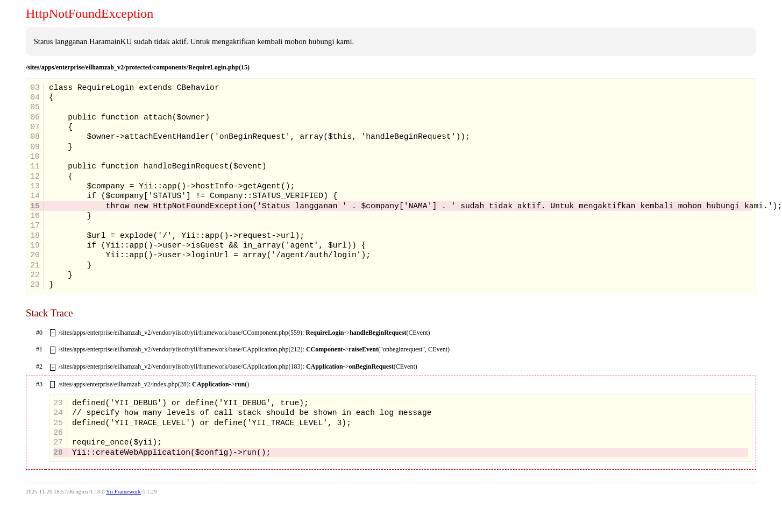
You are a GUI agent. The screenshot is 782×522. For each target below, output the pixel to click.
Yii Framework (123, 492)
